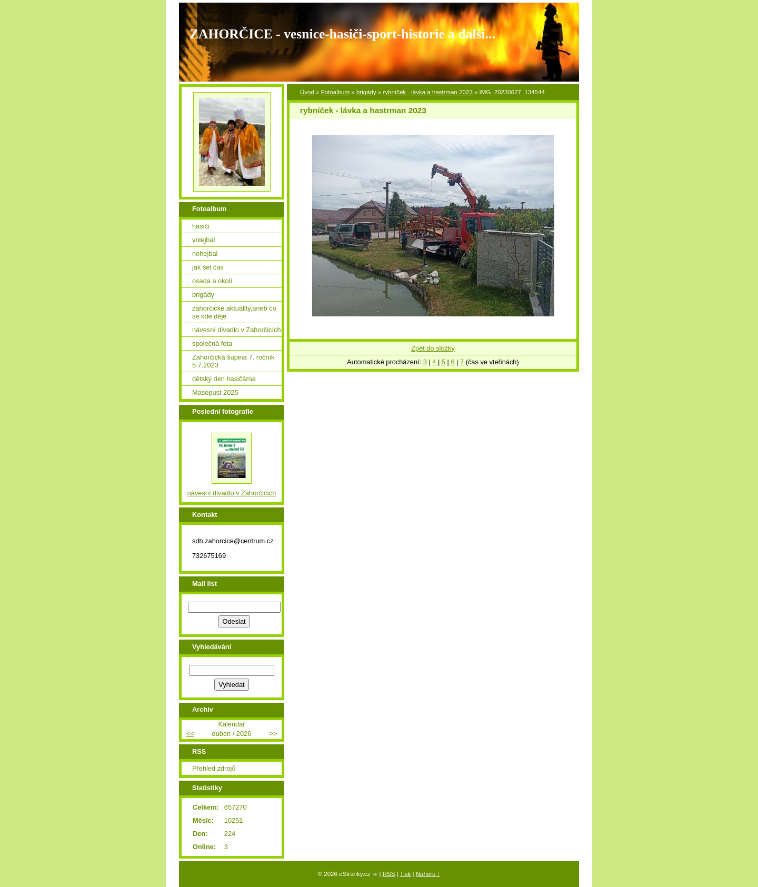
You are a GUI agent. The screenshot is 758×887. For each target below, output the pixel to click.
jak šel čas (208, 267)
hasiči (201, 226)
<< (190, 733)
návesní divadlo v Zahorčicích (236, 330)
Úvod (307, 92)
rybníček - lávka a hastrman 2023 (428, 92)
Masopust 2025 (215, 392)
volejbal (203, 240)
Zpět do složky (433, 348)
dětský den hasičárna (224, 379)
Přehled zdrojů (214, 768)
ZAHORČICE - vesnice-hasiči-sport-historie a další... (342, 34)
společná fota (212, 343)
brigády (366, 92)
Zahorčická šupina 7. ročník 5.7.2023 (233, 361)
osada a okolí (212, 281)
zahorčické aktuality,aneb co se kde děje (234, 312)
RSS (389, 874)
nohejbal (204, 253)
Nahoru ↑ (428, 874)
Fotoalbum (335, 92)
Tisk (405, 874)
